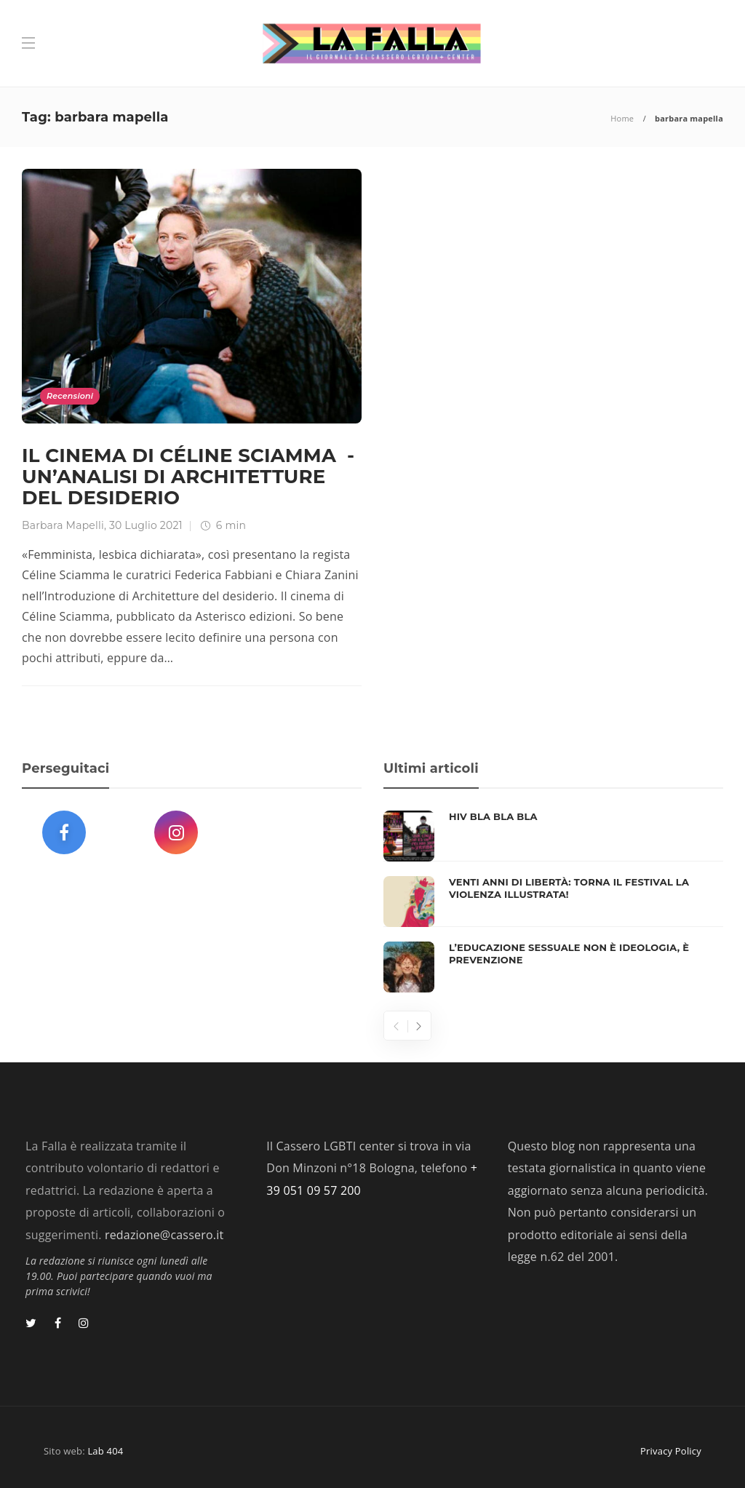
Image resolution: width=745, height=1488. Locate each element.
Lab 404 (105, 1450)
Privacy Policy (670, 1450)
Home (622, 118)
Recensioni (70, 396)
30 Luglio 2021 (146, 525)
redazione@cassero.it (164, 1235)
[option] (553, 901)
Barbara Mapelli (63, 525)
